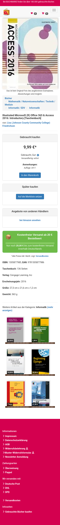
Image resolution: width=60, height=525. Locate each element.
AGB (6, 444)
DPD (6, 492)
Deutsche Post (11, 484)
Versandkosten (42, 256)
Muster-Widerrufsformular (18, 452)
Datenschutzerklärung (14, 440)
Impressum (9, 436)
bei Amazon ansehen (30, 220)
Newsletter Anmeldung (15, 457)
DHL (5, 488)
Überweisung (10, 468)
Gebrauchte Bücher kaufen (17, 511)
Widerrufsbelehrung (15, 448)
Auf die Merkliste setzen (30, 196)
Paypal (7, 472)
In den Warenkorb (30, 175)
